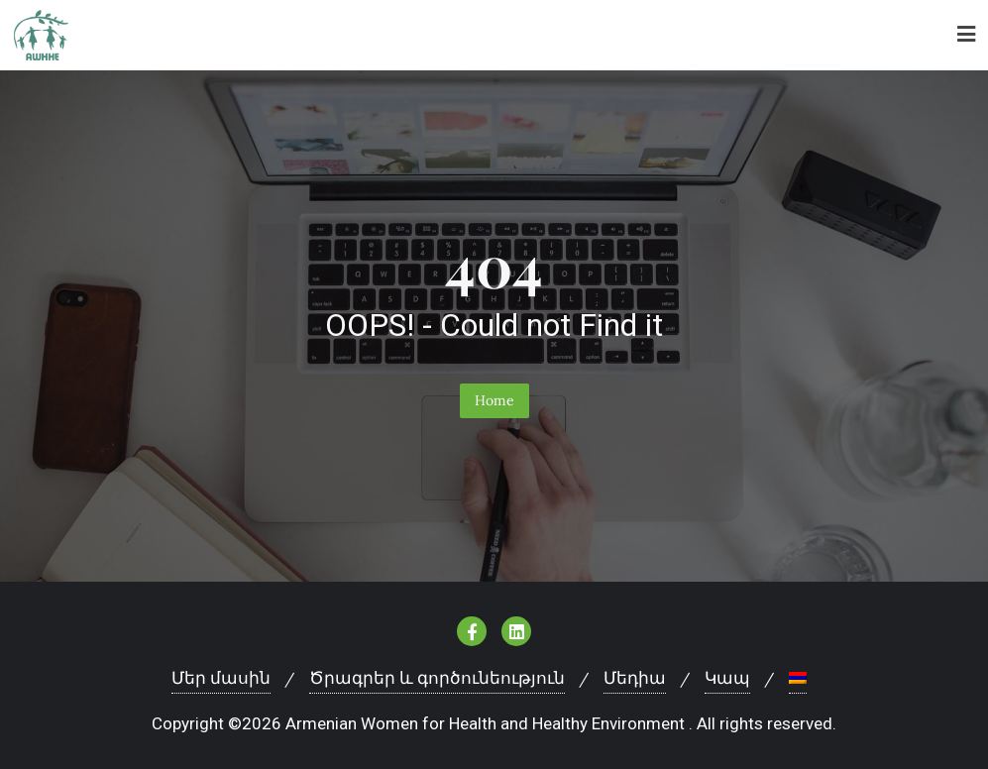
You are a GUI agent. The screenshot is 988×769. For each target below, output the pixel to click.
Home (494, 400)
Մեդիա (635, 678)
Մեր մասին (221, 678)
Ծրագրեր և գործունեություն (437, 678)
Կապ (727, 678)
